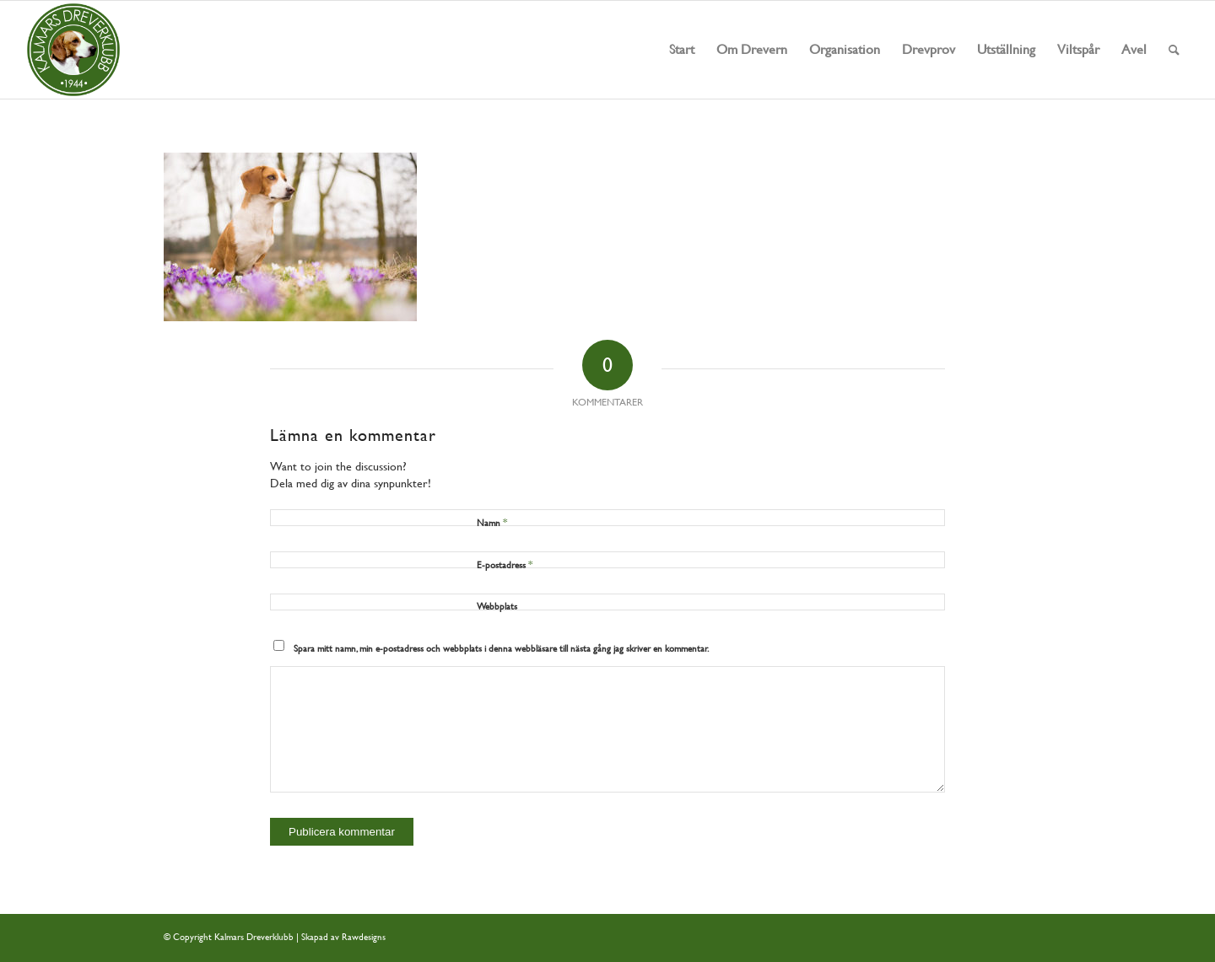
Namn (492, 522)
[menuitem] (681, 50)
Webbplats (497, 606)
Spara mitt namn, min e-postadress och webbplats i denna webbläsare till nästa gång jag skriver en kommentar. (501, 648)
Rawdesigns (364, 937)
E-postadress (504, 564)
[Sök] (1174, 50)
